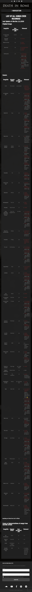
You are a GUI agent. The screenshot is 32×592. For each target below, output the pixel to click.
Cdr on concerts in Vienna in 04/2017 (27, 268)
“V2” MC (25, 100)
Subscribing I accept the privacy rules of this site (13, 577)
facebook (25, 320)
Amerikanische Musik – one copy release (26, 232)
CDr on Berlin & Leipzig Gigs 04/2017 (27, 390)
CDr (25, 136)
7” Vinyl (25, 114)
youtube (22, 42)
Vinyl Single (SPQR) (24, 47)
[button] (16, 10)
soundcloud (26, 182)
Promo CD (26, 146)
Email (4, 572)
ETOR (25, 420)
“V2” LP (22, 64)
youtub (25, 462)
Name (4, 568)
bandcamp (23, 38)
